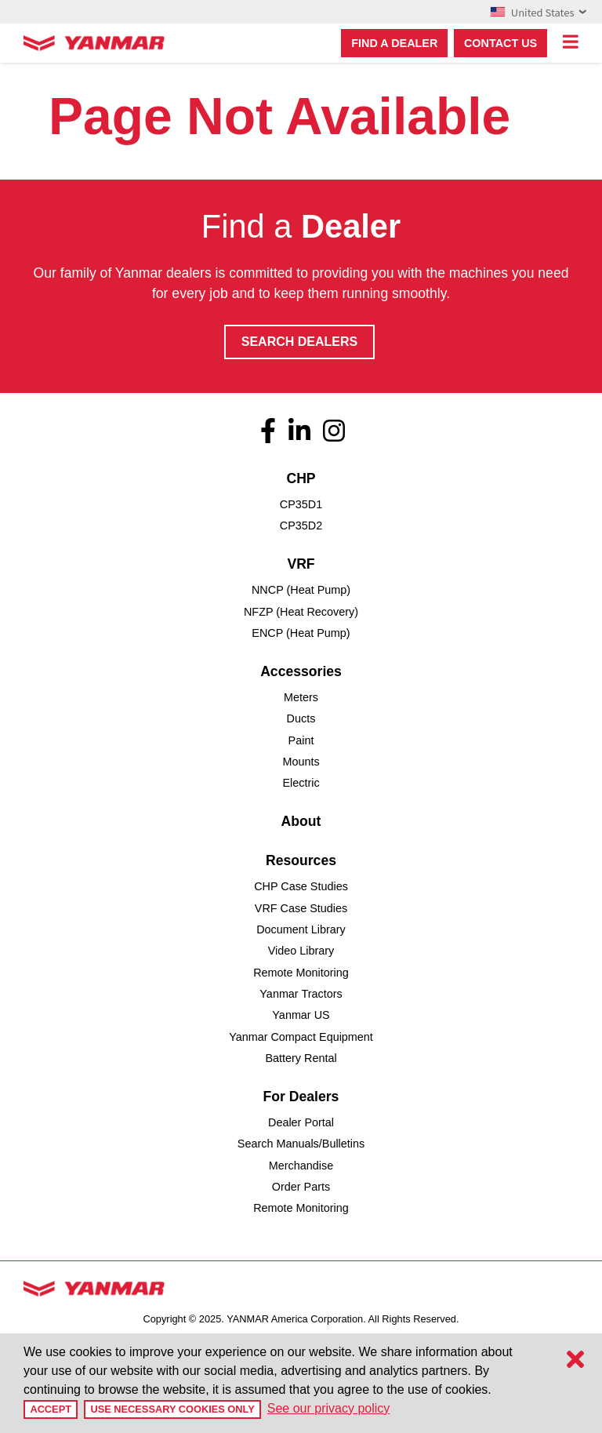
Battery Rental (300, 1058)
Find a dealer (394, 43)
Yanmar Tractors (300, 993)
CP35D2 (301, 525)
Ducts (301, 718)
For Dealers (301, 1096)
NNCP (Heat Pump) (301, 590)
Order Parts (301, 1186)
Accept (50, 1409)
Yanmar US (300, 1015)
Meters (301, 697)
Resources (301, 860)
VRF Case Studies (301, 908)
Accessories (301, 671)
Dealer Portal (301, 1122)
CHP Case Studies (301, 886)
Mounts (300, 761)
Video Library (301, 950)
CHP (300, 478)
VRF (300, 564)
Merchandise (301, 1165)
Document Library (301, 929)
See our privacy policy (328, 1408)
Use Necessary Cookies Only (172, 1409)
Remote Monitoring (301, 972)
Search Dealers (299, 341)
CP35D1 (301, 504)
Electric (300, 783)
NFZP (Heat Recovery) (301, 612)
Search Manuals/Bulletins (301, 1143)
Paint (301, 740)
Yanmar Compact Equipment (301, 1037)
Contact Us (500, 43)
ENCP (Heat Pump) (301, 633)
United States (538, 11)
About (301, 821)
